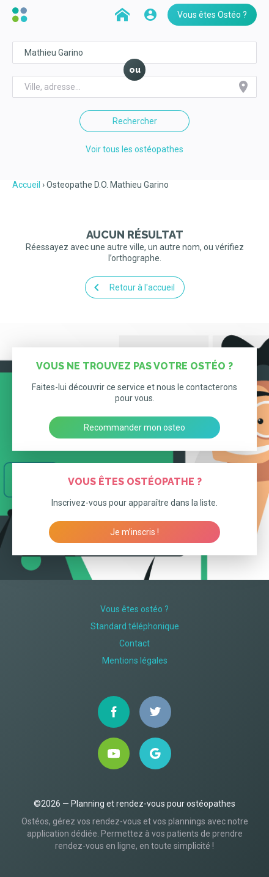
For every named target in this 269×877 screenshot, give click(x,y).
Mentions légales (135, 660)
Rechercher (134, 121)
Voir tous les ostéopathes (134, 149)
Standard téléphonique (134, 626)
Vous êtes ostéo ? (134, 609)
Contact (134, 643)
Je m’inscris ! (134, 532)
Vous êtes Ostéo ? (212, 15)
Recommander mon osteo (134, 427)
